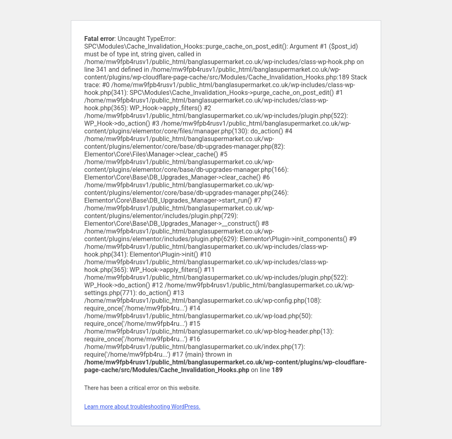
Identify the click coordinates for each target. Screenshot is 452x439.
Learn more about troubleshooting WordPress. (142, 406)
